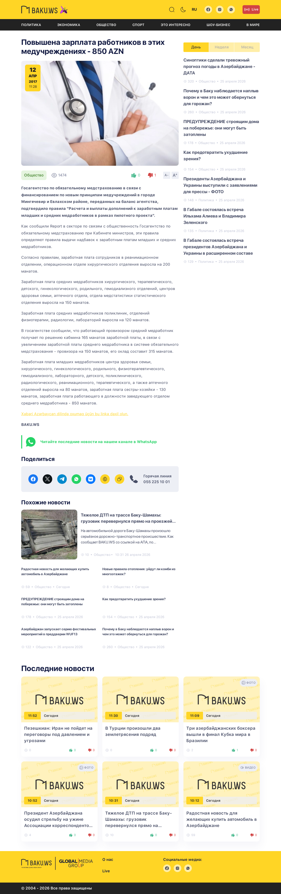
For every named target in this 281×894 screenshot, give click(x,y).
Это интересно (175, 25)
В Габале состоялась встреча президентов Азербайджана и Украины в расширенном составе (218, 247)
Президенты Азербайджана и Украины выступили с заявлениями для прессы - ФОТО (220, 185)
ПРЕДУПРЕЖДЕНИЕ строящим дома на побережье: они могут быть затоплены (52, 601)
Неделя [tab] (222, 47)
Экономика (68, 25)
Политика (31, 25)
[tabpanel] (221, 160)
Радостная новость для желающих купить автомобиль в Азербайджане (55, 571)
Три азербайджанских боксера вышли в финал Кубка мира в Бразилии (220, 734)
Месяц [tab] (247, 47)
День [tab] (196, 47)
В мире (253, 25)
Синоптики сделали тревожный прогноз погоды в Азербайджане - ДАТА (219, 66)
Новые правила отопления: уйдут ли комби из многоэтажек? (138, 571)
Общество (106, 25)
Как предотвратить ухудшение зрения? (134, 599)
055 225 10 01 (156, 482)
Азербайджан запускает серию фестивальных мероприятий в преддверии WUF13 (58, 631)
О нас (107, 859)
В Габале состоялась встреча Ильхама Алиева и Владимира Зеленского (214, 216)
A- (167, 175)
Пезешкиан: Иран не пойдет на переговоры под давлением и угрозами (58, 734)
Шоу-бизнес (218, 25)
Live (251, 9)
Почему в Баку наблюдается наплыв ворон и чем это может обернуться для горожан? (138, 631)
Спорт (138, 25)
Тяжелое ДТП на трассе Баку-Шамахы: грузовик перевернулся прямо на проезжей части (126, 521)
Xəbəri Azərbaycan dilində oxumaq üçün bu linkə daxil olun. (74, 414)
